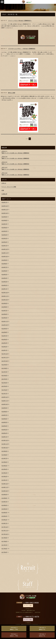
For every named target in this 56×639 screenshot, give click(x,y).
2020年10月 (5, 404)
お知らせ (4, 183)
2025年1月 (4, 245)
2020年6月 (4, 419)
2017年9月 (4, 537)
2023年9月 (4, 303)
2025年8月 (4, 220)
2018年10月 (5, 491)
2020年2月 (4, 433)
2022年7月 (4, 336)
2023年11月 (5, 296)
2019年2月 (4, 476)
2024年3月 (4, 281)
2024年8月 (4, 263)
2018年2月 (4, 519)
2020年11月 (5, 400)
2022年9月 (4, 328)
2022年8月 (4, 332)
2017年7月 (4, 545)
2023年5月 (4, 317)
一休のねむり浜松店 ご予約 (14, 635)
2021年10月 (5, 361)
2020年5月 (4, 422)
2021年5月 (4, 379)
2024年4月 (4, 278)
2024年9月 (4, 260)
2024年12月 (5, 249)
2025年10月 (5, 213)
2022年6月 (4, 339)
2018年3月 (4, 516)
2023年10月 (5, 299)
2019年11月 (5, 444)
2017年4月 (4, 552)
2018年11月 (5, 487)
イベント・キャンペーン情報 (9, 186)
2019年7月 (4, 458)
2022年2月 (4, 346)
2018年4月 (4, 512)
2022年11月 (5, 321)
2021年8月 (4, 368)
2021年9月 (4, 364)
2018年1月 (4, 523)
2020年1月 (4, 437)
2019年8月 (4, 455)
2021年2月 (4, 390)
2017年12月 (5, 527)
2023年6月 (4, 314)
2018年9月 (4, 494)
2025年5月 (4, 231)
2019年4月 (4, 469)
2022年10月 (5, 325)
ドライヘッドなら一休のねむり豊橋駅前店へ (20, 20)
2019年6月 (4, 462)
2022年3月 (4, 343)
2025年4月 (4, 235)
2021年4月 (4, 382)
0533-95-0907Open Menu (2, 2)
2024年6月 (4, 271)
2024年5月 (4, 274)
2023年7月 (4, 310)
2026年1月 (4, 202)
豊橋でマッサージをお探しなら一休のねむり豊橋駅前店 (28, 152)
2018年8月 (4, 498)
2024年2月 (4, 285)
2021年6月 (4, 375)
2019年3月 (4, 473)
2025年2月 (4, 242)
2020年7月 (4, 415)
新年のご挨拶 (11, 92)
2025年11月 (5, 209)
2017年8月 (4, 541)
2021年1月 (4, 393)
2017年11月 (5, 530)
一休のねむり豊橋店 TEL (42, 628)
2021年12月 (5, 354)
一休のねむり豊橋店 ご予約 (14, 628)
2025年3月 (4, 238)
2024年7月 (4, 267)
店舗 (3, 190)
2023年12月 (5, 292)
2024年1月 (4, 289)
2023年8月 (4, 307)
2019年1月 (4, 480)
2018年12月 (5, 483)
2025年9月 (4, 217)
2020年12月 (5, 397)
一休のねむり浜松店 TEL (42, 635)
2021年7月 (4, 372)
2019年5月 (4, 465)
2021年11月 (5, 357)
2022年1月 (4, 350)
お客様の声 (4, 194)
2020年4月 (4, 426)
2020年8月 (4, 411)
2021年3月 (4, 386)
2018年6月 (4, 505)
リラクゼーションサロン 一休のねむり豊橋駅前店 (21, 48)
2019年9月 (4, 451)
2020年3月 (4, 429)
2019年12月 (5, 440)
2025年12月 (5, 206)
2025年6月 (4, 227)
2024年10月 (5, 256)
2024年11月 (5, 253)
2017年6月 (4, 548)
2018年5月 (4, 509)
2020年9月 (4, 408)
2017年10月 (5, 534)
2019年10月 (5, 447)
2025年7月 (4, 224)
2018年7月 (4, 501)
